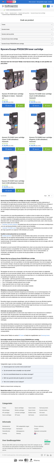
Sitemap (18, 433)
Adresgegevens (20, 431)
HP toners (21, 335)
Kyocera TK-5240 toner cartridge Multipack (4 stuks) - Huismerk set (12, 96)
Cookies (36, 428)
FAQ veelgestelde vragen (22, 426)
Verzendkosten (6, 431)
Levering (4, 433)
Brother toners (32, 412)
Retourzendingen (6, 428)
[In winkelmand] (20, 105)
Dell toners (31, 415)
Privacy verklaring (38, 426)
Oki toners (42, 412)
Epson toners (31, 410)
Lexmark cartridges (20, 412)
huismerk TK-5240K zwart (9, 228)
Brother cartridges (19, 410)
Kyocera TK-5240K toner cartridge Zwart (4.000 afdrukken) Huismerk (40, 96)
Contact (50, 2)
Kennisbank (19, 428)
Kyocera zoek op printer (23, 13)
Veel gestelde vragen (42, 2)
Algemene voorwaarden (40, 431)
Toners (6, 13)
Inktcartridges (5, 410)
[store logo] (10, 6)
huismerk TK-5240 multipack (9, 224)
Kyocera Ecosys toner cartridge (38, 13)
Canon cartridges (6, 415)
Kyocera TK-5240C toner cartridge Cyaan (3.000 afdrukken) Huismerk (13, 139)
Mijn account (32, 2)
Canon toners (31, 408)
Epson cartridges (19, 408)
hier (39, 61)
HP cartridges (5, 412)
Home (2, 13)
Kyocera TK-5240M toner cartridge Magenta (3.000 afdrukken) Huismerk (40, 139)
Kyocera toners (13, 13)
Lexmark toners (43, 415)
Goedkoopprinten (6, 235)
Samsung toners (45, 335)
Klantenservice (6, 426)
